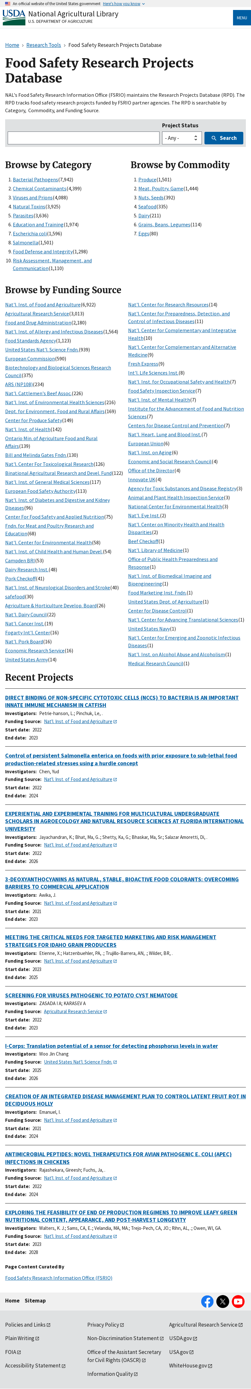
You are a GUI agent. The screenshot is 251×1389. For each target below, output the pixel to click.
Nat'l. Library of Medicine (155, 550)
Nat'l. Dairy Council (26, 614)
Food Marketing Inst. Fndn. (157, 592)
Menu (242, 18)
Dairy (144, 215)
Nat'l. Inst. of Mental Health (159, 399)
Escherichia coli (30, 233)
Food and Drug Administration (38, 322)
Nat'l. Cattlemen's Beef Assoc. (38, 393)
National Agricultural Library (73, 13)
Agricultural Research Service (37, 313)
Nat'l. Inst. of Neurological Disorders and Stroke (57, 587)
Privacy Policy (103, 1324)
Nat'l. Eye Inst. (144, 515)
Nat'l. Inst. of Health (27, 429)
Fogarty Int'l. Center (27, 632)
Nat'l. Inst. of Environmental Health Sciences (54, 402)
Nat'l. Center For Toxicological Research (49, 464)
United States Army (26, 659)
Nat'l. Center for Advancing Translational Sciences (183, 619)
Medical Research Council (155, 663)
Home (12, 1300)
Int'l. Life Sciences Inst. (153, 372)
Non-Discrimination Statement (123, 1338)
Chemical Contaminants (39, 188)
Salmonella (25, 242)
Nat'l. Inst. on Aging (150, 452)
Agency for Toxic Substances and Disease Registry (182, 488)
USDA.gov (180, 1338)
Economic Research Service (35, 650)
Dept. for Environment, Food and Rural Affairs (55, 411)
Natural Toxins (29, 206)
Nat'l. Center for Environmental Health (48, 542)
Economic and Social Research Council (170, 461)
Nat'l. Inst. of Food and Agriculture (43, 304)
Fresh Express (143, 363)
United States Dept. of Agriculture (165, 601)
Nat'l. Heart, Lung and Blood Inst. (164, 434)
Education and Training (38, 224)
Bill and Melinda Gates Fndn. (36, 455)
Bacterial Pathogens (35, 179)
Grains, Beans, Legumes (164, 224)
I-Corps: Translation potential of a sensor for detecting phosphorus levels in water (111, 1045)
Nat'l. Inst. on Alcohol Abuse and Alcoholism (176, 654)
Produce (147, 179)
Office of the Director (151, 470)
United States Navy (149, 628)
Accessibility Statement (33, 1365)
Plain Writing (19, 1338)
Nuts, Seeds (151, 197)
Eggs (143, 233)
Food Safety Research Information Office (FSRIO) (58, 1278)
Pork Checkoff (20, 578)
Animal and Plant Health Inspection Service (176, 497)
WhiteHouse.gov (188, 1365)
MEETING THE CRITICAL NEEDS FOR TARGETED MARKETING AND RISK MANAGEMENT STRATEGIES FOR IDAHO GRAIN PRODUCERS (110, 941)
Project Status (180, 125)
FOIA (10, 1352)
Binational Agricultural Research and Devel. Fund (58, 473)
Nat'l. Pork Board (24, 641)
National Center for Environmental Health (175, 506)
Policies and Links (25, 1324)
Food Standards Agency (30, 340)
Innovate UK (141, 479)
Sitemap (35, 1300)
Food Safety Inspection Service (161, 390)
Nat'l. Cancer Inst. (24, 623)
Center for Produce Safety (33, 420)
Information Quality (110, 1373)
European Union (145, 443)
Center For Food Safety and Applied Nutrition (54, 516)
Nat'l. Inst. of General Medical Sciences (47, 482)
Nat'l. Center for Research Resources (168, 304)
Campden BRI (20, 560)
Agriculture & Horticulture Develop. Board (51, 605)
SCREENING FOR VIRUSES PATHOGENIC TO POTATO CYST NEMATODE (91, 995)
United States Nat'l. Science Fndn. (42, 349)
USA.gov (178, 1352)
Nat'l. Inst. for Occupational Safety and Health (179, 381)
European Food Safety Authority (40, 491)
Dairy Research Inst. (26, 569)
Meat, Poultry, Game (160, 188)
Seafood (147, 206)
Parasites (23, 215)
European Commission (30, 358)
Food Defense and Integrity (43, 251)
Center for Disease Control (157, 610)
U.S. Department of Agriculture (60, 21)
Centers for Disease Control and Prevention (176, 425)
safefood (15, 596)
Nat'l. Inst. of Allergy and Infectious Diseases (54, 331)
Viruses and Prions (33, 197)
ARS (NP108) (19, 384)
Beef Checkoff (143, 541)
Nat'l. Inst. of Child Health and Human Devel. (54, 551)
